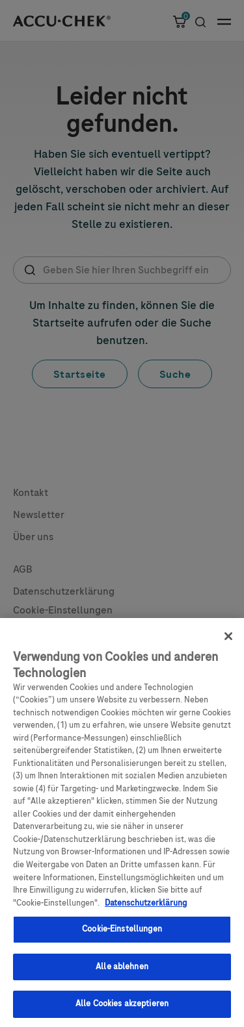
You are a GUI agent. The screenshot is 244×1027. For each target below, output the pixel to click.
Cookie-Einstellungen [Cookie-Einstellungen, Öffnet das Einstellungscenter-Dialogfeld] (122, 935)
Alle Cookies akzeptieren (122, 1009)
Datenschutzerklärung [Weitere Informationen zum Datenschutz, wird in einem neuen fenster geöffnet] (146, 908)
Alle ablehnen (122, 972)
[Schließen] (228, 641)
